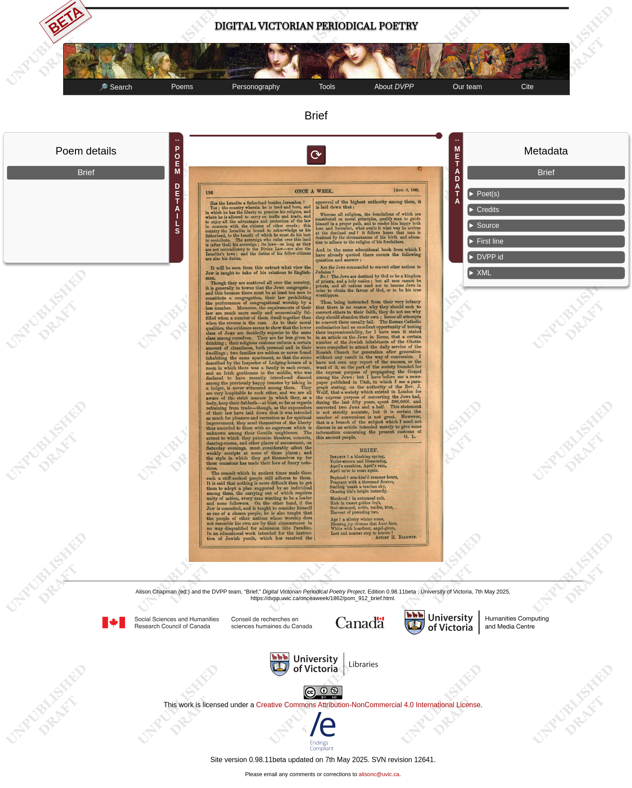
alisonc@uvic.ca (379, 774)
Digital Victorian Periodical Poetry (316, 26)
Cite (527, 86)
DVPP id (490, 257)
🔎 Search (115, 87)
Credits (488, 209)
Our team (467, 86)
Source (488, 225)
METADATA (457, 175)
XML (484, 273)
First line (490, 241)
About (394, 86)
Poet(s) (488, 194)
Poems (182, 86)
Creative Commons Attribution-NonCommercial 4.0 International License (368, 705)
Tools (327, 86)
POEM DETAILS (177, 190)
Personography (256, 86)
